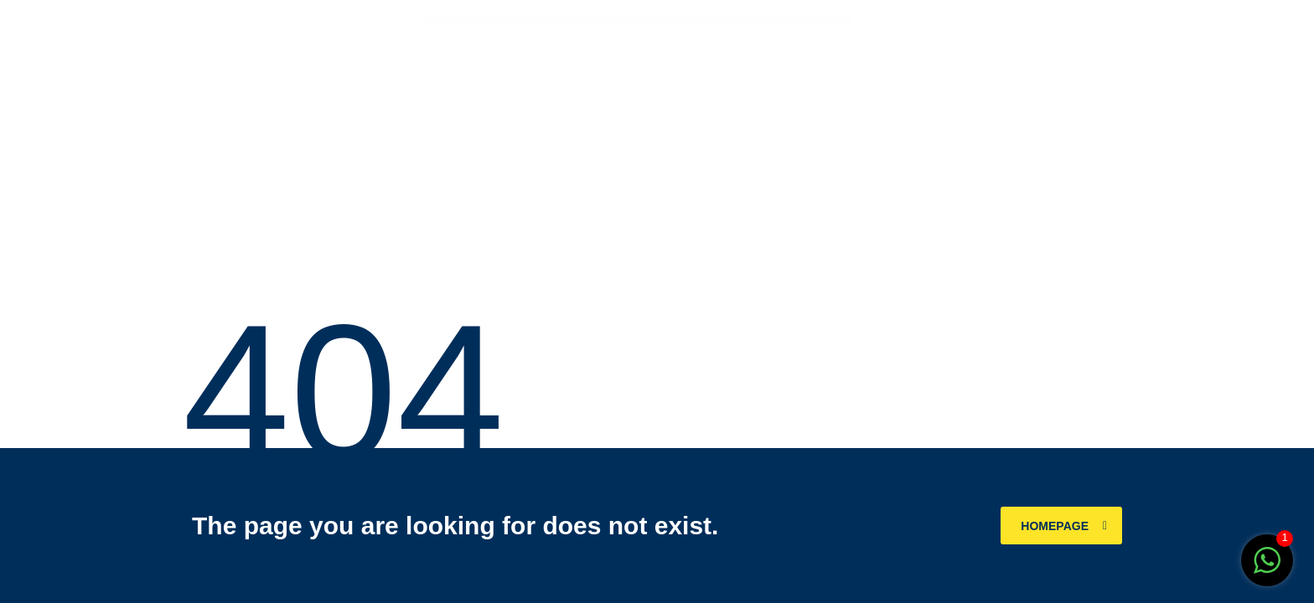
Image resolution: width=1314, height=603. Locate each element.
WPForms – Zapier (616, 21)
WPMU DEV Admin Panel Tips (724, 21)
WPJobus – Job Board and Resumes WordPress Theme (666, 21)
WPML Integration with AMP (709, 21)
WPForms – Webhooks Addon (603, 21)
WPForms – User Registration (588, 21)
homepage (1064, 526)
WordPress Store (576, 21)
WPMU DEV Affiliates (737, 21)
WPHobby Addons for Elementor (629, 21)
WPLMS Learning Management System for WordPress (690, 21)
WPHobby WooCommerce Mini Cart (645, 21)
